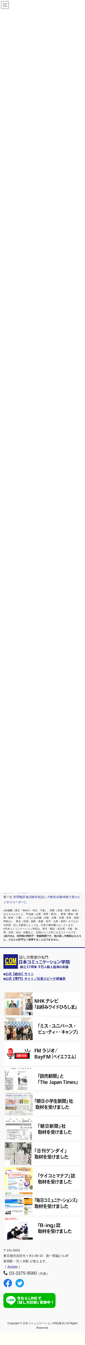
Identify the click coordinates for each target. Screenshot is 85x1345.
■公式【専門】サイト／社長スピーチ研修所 (34, 978)
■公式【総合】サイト (18, 974)
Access (12, 1266)
